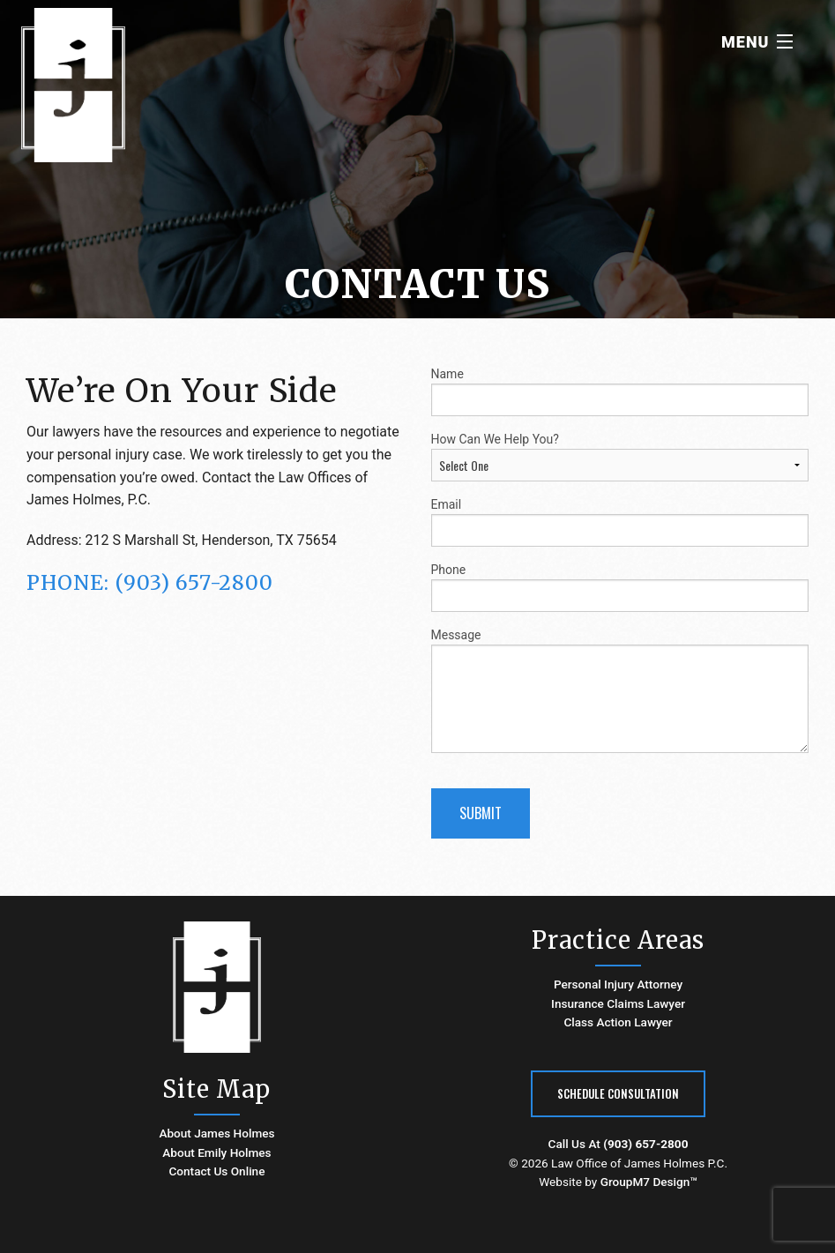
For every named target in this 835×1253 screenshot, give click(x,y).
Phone (620, 587)
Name (620, 391)
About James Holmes (216, 1133)
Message (620, 690)
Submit (480, 813)
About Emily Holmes (216, 1152)
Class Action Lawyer (617, 1022)
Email (620, 522)
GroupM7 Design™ (648, 1182)
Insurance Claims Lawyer (618, 1003)
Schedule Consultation (618, 1093)
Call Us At (618, 1144)
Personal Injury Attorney (618, 984)
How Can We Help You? (620, 456)
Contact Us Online (216, 1171)
